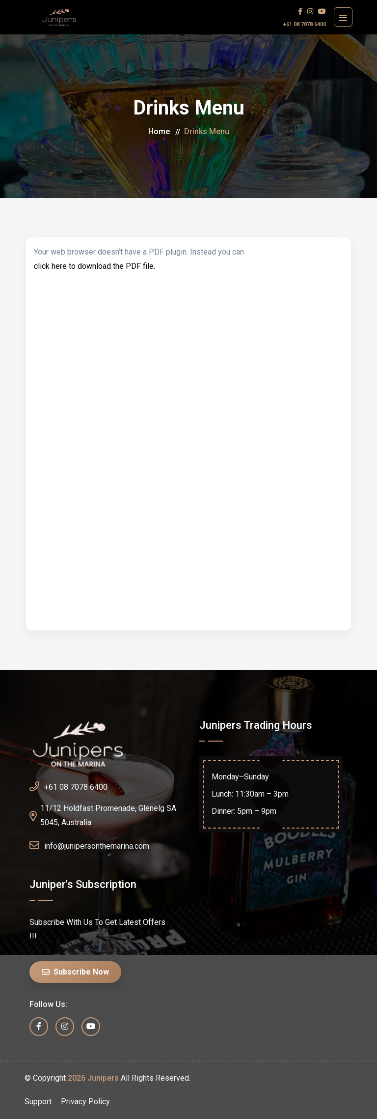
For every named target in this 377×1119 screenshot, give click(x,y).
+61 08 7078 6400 (304, 24)
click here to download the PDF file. (94, 266)
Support (38, 1101)
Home (159, 131)
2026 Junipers (93, 1078)
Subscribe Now (75, 971)
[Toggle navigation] (343, 17)
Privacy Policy (85, 1101)
